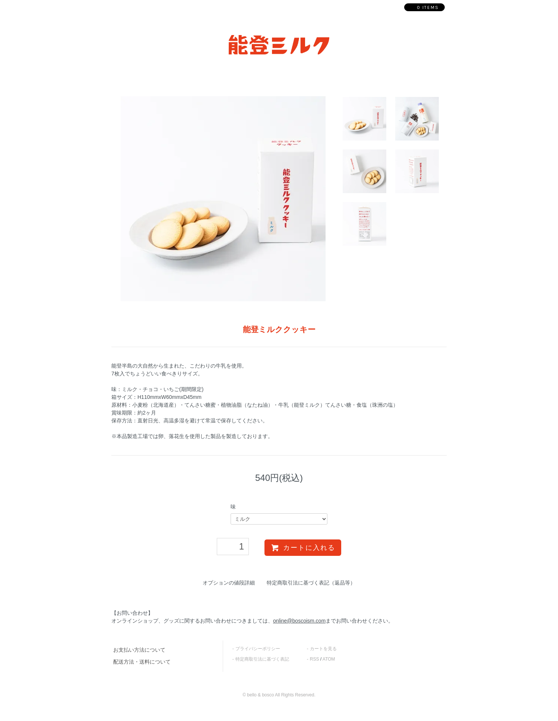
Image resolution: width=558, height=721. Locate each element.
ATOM (329, 659)
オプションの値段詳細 (229, 583)
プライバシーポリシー (257, 648)
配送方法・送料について (142, 662)
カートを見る (323, 648)
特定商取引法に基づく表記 (262, 659)
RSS (314, 659)
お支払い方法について (139, 650)
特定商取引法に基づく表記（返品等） (311, 583)
